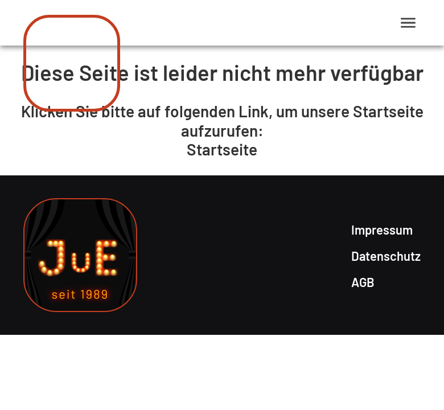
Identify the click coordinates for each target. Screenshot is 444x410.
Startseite (222, 149)
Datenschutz (386, 255)
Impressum (382, 229)
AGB (363, 281)
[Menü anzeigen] (408, 22)
